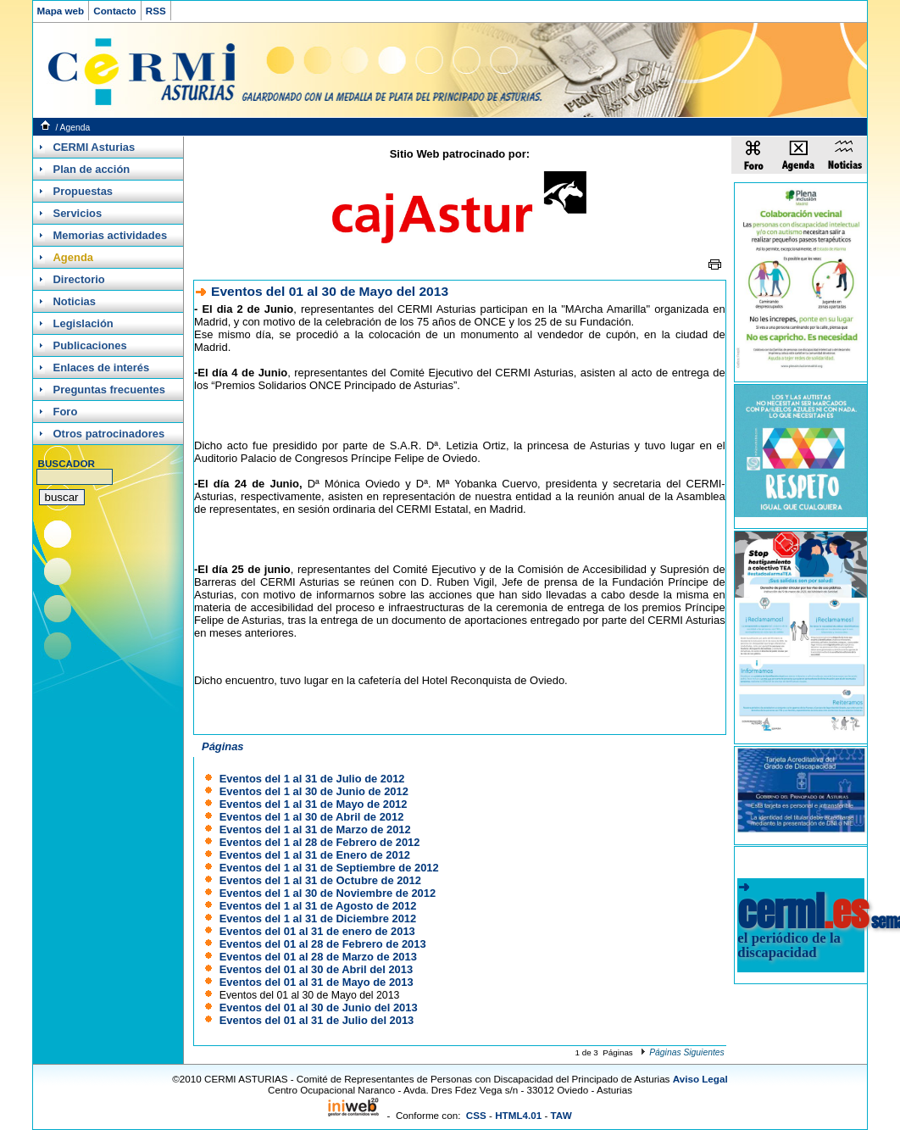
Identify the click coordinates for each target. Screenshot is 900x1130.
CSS (476, 1115)
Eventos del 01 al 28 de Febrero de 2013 (322, 944)
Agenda (75, 127)
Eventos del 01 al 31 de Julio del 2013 (316, 1020)
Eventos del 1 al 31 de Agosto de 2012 (318, 905)
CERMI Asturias (94, 147)
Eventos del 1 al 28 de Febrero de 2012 (319, 842)
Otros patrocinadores (109, 433)
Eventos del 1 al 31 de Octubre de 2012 (320, 880)
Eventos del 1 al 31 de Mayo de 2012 (313, 804)
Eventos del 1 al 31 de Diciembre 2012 (317, 918)
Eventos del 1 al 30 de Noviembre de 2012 (327, 893)
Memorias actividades (110, 235)
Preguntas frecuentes (109, 389)
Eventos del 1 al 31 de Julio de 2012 (312, 778)
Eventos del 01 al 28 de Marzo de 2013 (318, 956)
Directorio (79, 279)
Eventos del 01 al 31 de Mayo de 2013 (316, 982)
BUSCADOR (66, 463)
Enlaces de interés (101, 367)
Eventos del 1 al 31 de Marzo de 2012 (315, 829)
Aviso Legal (700, 1078)
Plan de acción (92, 169)
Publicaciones (90, 345)
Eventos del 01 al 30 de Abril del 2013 (316, 969)
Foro (65, 411)
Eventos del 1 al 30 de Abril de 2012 (311, 816)
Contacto (114, 10)
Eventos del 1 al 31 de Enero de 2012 (314, 855)
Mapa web (61, 10)
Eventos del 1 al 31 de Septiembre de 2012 (329, 867)
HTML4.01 (518, 1115)
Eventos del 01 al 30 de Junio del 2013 (318, 1007)
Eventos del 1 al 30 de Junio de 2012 (313, 791)
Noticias (74, 301)
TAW (561, 1115)
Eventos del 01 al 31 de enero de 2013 (317, 931)
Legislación (83, 323)
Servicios (78, 213)
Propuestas (83, 191)
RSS (156, 10)
